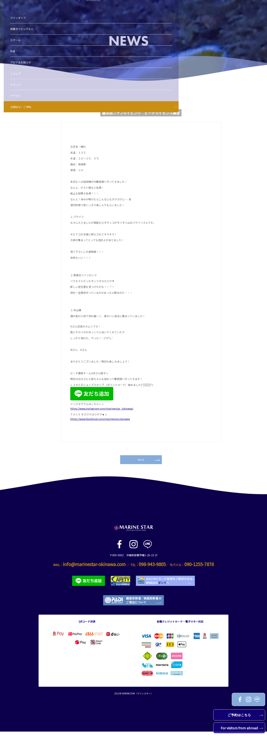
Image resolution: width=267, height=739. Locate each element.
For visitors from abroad (242, 727)
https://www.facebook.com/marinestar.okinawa (100, 419)
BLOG (148, 466)
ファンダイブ (23, 6)
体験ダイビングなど (27, 17)
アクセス (21, 84)
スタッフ (21, 73)
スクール (21, 28)
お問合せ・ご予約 (26, 95)
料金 (18, 39)
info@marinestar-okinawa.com (94, 571)
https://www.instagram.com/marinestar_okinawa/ (101, 408)
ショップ (21, 62)
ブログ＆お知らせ (26, 50)
